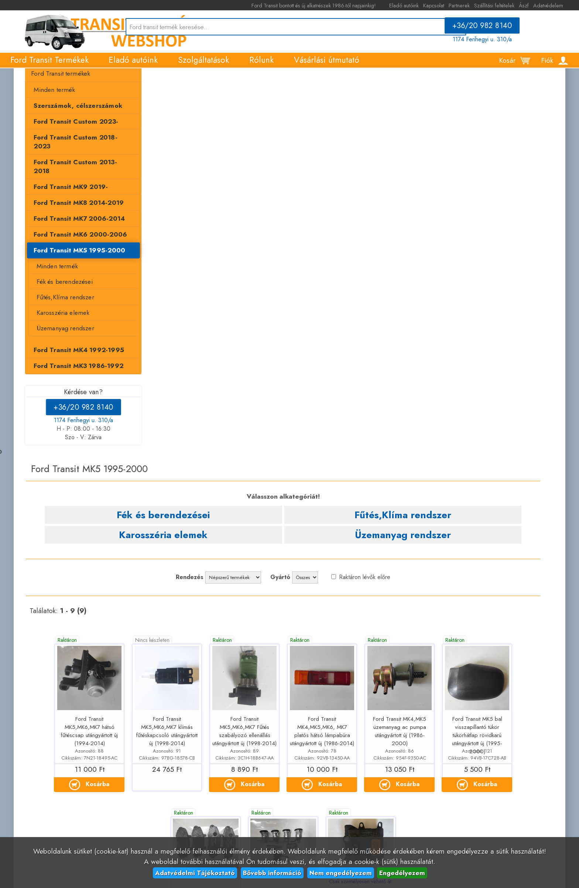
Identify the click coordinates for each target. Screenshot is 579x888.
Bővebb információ (272, 872)
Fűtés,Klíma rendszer (58, 310)
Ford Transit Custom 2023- (68, 151)
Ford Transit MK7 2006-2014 (72, 231)
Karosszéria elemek (56, 326)
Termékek (29, 81)
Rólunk (261, 67)
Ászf (532, 5)
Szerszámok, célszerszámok (70, 134)
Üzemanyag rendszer (58, 342)
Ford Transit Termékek (49, 67)
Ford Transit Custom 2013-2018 (75, 183)
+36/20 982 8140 (487, 28)
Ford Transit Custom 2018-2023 (76, 166)
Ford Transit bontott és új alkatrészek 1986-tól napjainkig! (326, 5)
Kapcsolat (441, 5)
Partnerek (466, 5)
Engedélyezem (402, 872)
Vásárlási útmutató (326, 67)
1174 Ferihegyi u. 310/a (487, 42)
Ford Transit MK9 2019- (63, 199)
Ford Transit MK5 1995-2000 (72, 263)
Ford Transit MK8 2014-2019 (71, 215)
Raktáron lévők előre (436, 176)
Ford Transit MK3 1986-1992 (71, 380)
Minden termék (47, 118)
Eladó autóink (411, 5)
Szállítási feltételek (502, 5)
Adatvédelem (556, 5)
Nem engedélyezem (340, 872)
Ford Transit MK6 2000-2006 (73, 247)
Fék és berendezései (57, 294)
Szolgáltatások (203, 67)
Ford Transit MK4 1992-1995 (71, 364)
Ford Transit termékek (53, 102)
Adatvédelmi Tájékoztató (195, 872)
